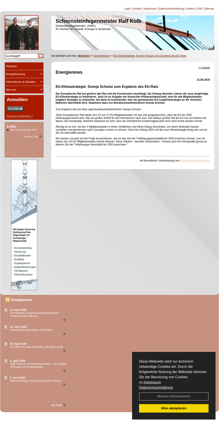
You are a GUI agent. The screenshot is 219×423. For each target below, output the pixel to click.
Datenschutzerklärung (156, 387)
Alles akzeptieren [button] (174, 408)
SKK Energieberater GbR (23, 129)
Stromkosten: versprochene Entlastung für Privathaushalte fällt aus (34, 314)
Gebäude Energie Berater (195, 160)
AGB (199, 8)
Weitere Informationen (173, 396)
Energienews (22, 300)
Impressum (152, 382)
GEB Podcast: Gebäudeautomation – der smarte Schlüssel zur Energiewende (38, 365)
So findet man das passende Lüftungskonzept (36, 346)
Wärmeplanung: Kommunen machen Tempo (35, 380)
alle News (58, 405)
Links (11, 126)
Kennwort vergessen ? (20, 116)
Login (127, 8)
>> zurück (204, 67)
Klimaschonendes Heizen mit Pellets (31, 329)
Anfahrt (190, 8)
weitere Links (33, 136)
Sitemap (209, 8)
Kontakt (137, 8)
